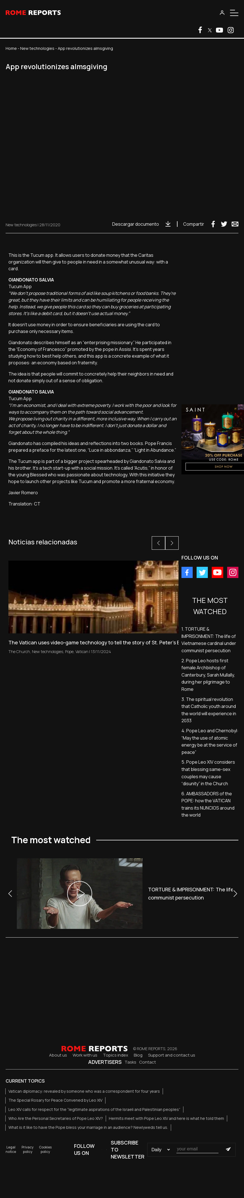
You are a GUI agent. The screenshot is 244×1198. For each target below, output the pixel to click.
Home (11, 48)
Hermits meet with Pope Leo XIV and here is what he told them (166, 1118)
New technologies (37, 48)
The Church (19, 651)
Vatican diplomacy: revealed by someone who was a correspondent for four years (84, 1091)
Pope (69, 651)
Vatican (81, 651)
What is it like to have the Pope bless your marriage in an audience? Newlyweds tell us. (88, 1127)
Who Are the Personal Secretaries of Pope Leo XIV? (55, 1118)
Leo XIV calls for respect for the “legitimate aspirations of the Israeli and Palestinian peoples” (94, 1109)
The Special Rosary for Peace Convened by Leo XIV (55, 1100)
